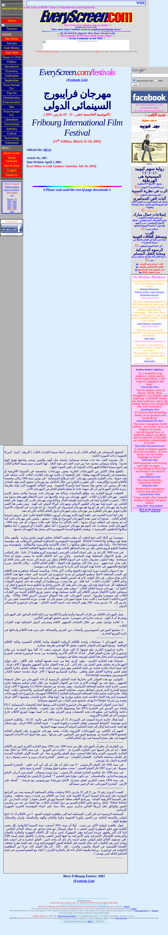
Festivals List (77, 80)
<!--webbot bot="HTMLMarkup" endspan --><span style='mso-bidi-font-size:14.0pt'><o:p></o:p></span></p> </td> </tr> (11, 222)
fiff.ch (47, 149)
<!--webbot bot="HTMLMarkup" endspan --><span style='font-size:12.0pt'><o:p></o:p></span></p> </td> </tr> (149, 289)
